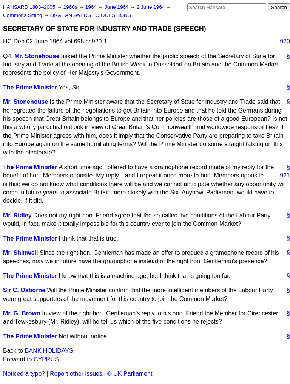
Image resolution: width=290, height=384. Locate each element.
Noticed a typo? (24, 373)
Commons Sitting (23, 15)
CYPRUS (46, 359)
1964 (91, 7)
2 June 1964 (152, 7)
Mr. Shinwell (20, 253)
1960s (71, 7)
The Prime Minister (30, 87)
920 (285, 41)
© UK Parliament (129, 373)
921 (285, 175)
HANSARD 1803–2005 (29, 7)
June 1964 (117, 7)
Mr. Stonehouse (36, 56)
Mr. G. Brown (21, 313)
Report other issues (76, 373)
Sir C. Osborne (24, 290)
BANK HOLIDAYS (49, 350)
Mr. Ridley (17, 215)
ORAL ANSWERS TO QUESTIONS (90, 15)
